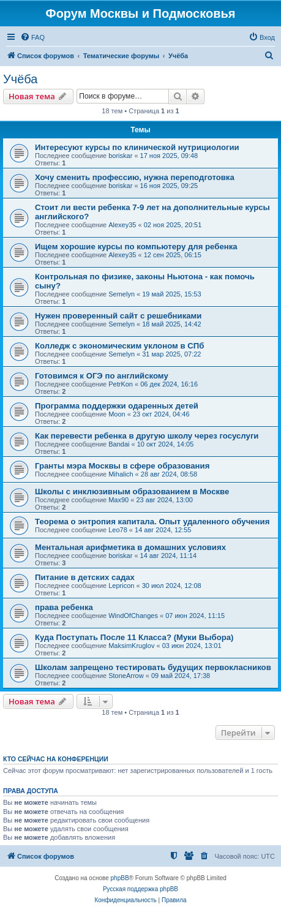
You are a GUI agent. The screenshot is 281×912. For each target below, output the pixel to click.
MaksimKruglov (131, 645)
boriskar (120, 155)
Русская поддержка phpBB (140, 889)
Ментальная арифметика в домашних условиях (130, 547)
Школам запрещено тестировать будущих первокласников (153, 667)
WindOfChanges (133, 615)
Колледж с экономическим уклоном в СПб (119, 345)
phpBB (120, 878)
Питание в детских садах (85, 577)
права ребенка (64, 607)
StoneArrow (125, 675)
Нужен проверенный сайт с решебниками (118, 315)
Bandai (118, 444)
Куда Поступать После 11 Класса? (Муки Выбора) (134, 637)
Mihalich (120, 474)
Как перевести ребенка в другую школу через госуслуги (146, 435)
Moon (117, 414)
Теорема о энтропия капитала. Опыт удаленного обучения (152, 521)
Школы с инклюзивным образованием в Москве (132, 491)
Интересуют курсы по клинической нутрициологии (137, 147)
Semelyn (121, 294)
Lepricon (121, 585)
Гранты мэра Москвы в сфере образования (122, 465)
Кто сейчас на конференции (55, 759)
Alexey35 (122, 224)
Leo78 (117, 529)
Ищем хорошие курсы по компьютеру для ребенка (136, 246)
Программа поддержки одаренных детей (116, 405)
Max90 (118, 499)
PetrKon (120, 384)
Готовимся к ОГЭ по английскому (101, 375)
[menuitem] (32, 37)
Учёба (20, 79)
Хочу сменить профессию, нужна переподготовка (134, 177)
